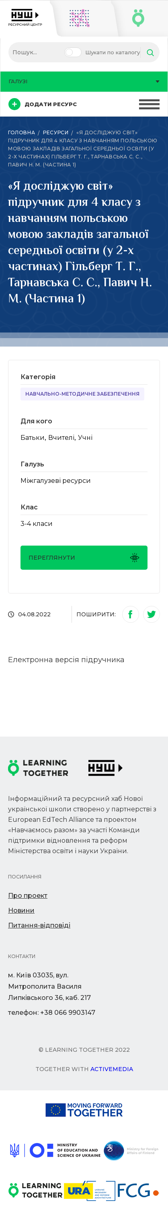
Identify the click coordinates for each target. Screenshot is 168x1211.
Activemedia (111, 1069)
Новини (21, 910)
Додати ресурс (42, 104)
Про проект (27, 895)
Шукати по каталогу (112, 52)
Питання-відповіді (39, 925)
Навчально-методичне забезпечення (82, 394)
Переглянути (84, 557)
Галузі (84, 81)
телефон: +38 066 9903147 (51, 1012)
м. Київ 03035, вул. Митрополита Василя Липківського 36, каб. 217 (49, 986)
